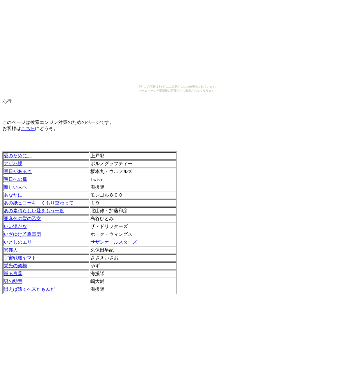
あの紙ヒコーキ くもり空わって (39, 202)
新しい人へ (15, 187)
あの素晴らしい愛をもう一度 (34, 210)
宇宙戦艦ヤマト (20, 257)
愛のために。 (18, 155)
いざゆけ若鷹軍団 (22, 234)
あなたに (13, 194)
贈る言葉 (13, 273)
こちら (28, 128)
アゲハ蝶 (13, 163)
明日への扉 (15, 179)
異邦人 (11, 249)
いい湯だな (15, 226)
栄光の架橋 (15, 265)
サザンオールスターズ (113, 242)
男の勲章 (13, 281)
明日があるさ (18, 171)
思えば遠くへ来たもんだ (29, 289)
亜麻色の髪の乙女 (22, 218)
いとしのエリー (20, 242)
